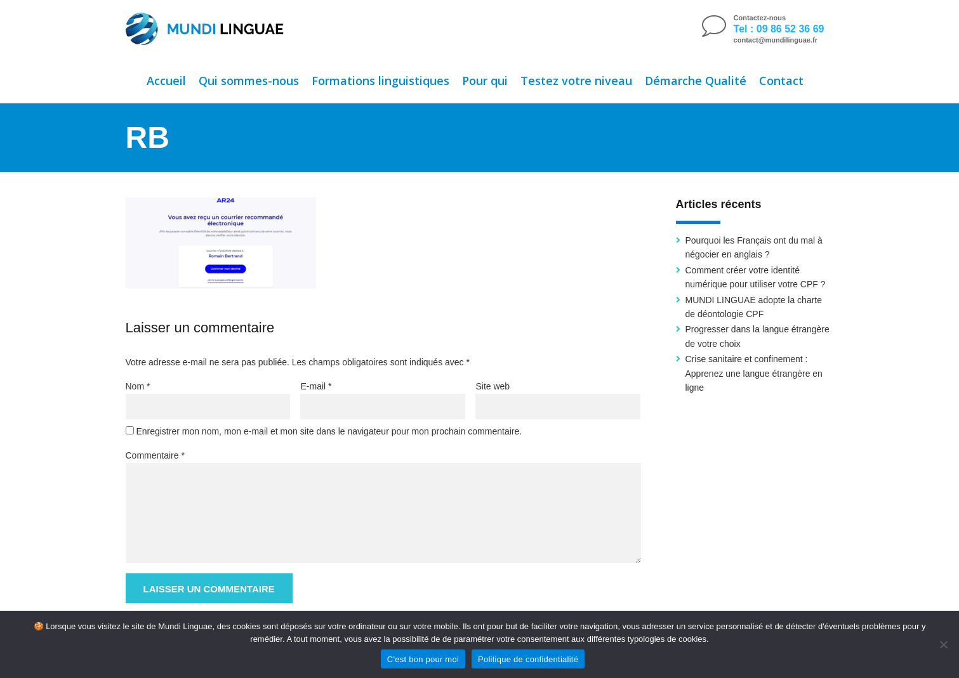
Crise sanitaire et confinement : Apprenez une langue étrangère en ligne (754, 373)
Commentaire (155, 455)
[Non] (943, 644)
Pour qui (485, 80)
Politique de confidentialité (528, 659)
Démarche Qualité (695, 80)
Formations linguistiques (380, 80)
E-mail (315, 386)
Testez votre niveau (576, 80)
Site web (492, 386)
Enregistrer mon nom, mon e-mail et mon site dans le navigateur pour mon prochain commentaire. (329, 431)
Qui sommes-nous (249, 80)
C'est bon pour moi (423, 659)
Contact (781, 80)
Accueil (166, 80)
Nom (138, 386)
